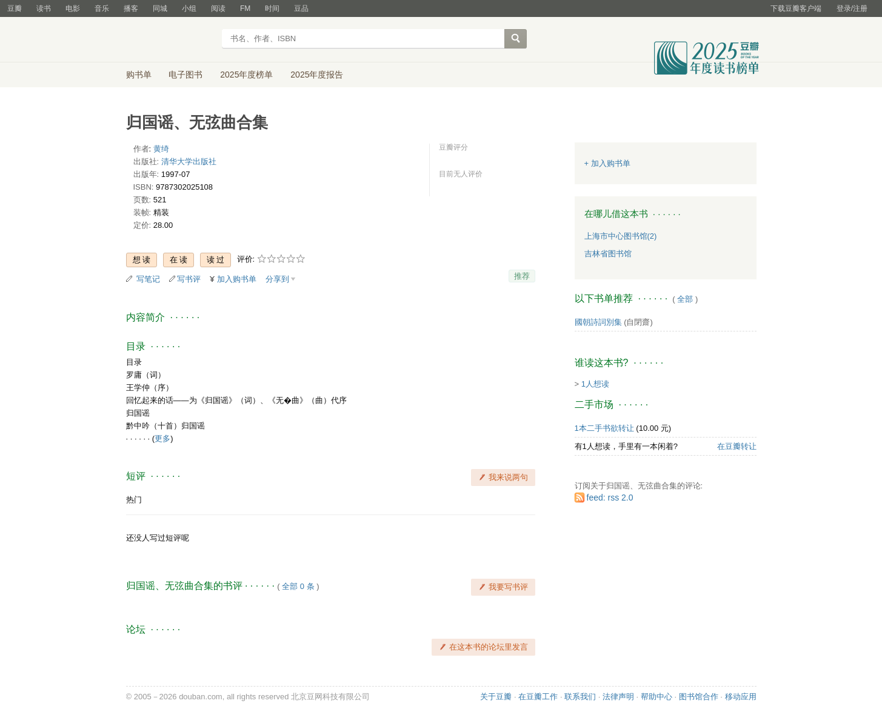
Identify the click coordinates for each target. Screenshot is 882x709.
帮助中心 (656, 696)
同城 (160, 8)
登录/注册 (852, 8)
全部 (685, 299)
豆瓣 (14, 8)
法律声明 (618, 696)
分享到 (277, 279)
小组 (189, 8)
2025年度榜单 (246, 74)
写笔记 (148, 279)
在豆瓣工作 (538, 696)
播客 (131, 8)
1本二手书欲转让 (604, 428)
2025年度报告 (316, 74)
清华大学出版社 (188, 161)
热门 (134, 499)
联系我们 (580, 696)
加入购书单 (236, 279)
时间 (272, 8)
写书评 (189, 279)
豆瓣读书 (170, 40)
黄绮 (161, 148)
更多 (162, 438)
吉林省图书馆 (608, 253)
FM (245, 8)
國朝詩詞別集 (598, 322)
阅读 (218, 8)
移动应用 (741, 696)
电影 (72, 8)
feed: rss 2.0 (610, 497)
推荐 (522, 276)
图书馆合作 (698, 696)
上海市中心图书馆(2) (620, 236)
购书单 (139, 74)
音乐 (102, 8)
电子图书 (185, 74)
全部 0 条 (298, 586)
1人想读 (595, 383)
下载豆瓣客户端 (795, 8)
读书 (43, 8)
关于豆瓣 (496, 696)
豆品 (301, 8)
